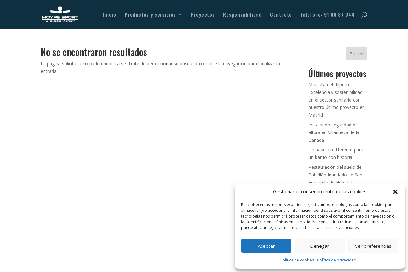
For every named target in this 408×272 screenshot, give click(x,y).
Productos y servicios (150, 15)
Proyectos (203, 15)
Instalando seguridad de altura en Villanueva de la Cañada (334, 132)
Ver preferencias (373, 246)
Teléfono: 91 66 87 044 (327, 15)
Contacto (281, 15)
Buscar (357, 54)
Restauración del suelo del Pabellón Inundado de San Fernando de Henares (336, 174)
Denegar (319, 246)
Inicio (109, 15)
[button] (395, 192)
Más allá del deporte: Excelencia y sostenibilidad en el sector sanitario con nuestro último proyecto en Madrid (337, 100)
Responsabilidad (242, 15)
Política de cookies (297, 260)
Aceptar (266, 246)
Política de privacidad (336, 260)
